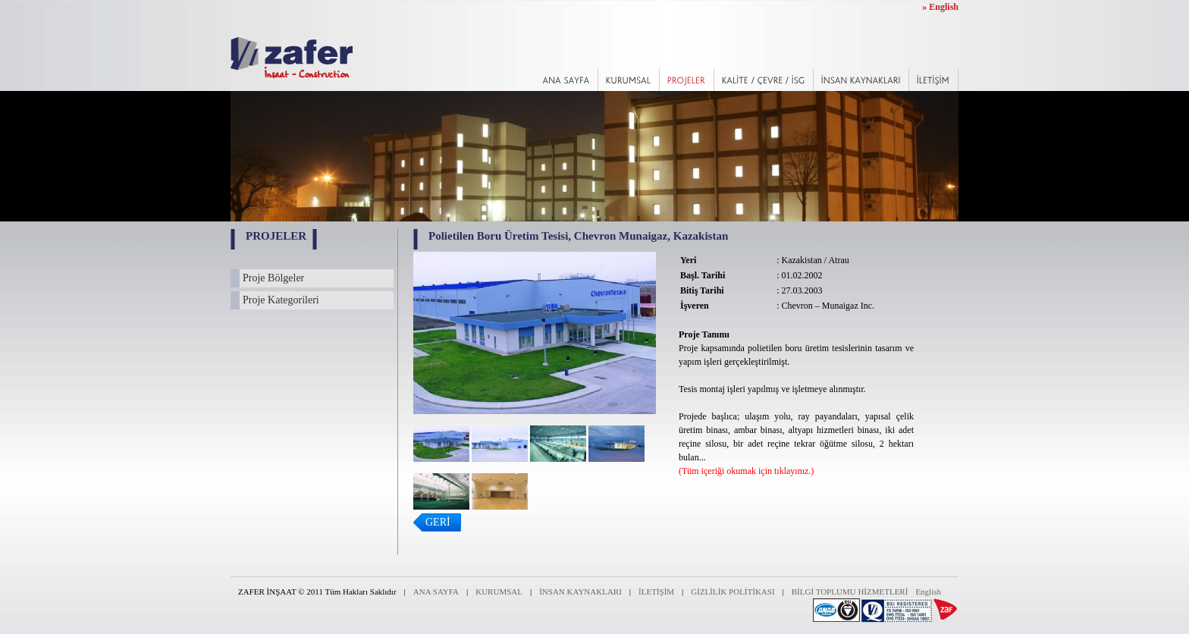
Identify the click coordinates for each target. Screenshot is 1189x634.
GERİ (437, 522)
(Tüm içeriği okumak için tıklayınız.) (746, 471)
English (928, 591)
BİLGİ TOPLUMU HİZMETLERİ (850, 591)
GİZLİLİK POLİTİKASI (732, 591)
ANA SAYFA (436, 591)
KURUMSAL (498, 591)
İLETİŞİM (656, 591)
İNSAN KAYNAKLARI (580, 591)
